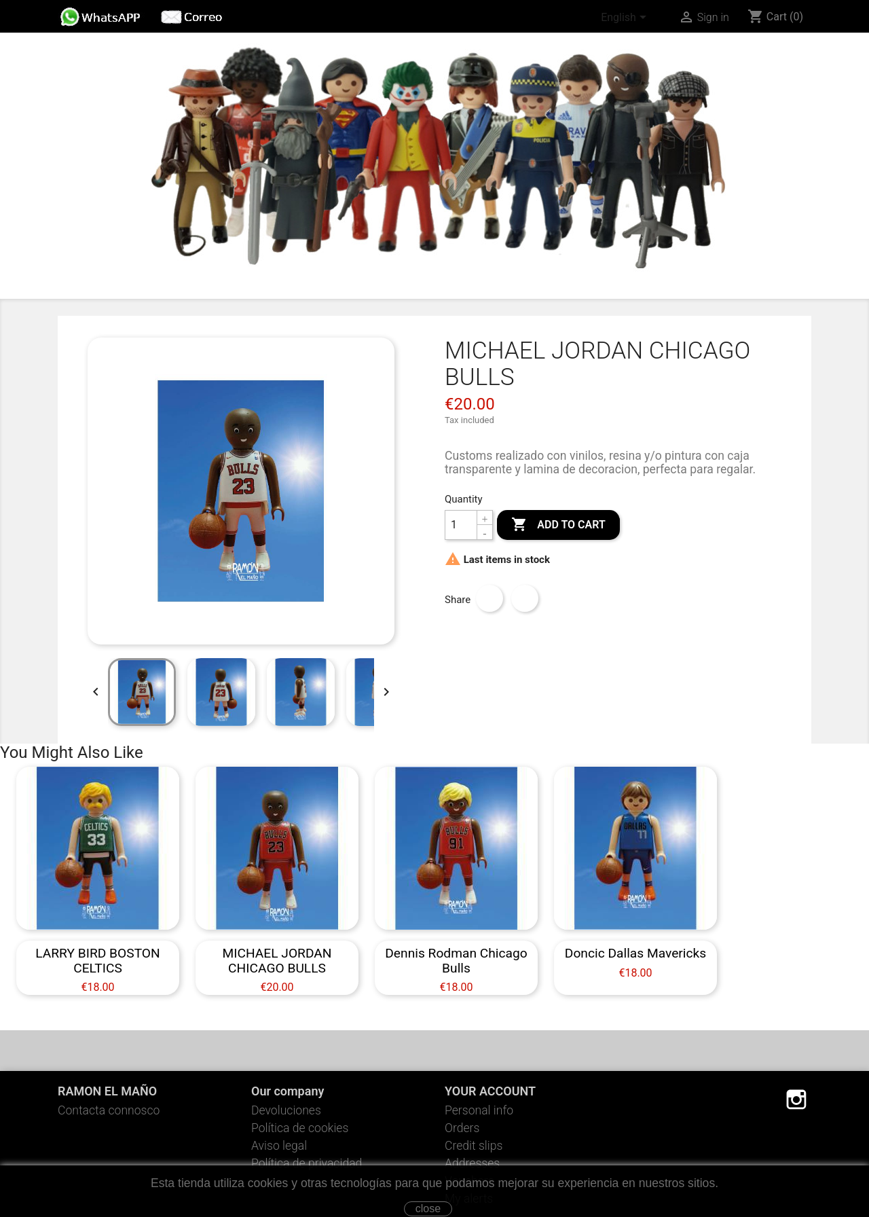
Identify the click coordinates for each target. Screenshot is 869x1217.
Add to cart (558, 525)
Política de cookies (299, 1128)
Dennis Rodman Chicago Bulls (456, 960)
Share (489, 598)
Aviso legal (279, 1145)
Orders (462, 1128)
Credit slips (473, 1145)
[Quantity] (461, 525)
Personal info (479, 1110)
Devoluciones (286, 1110)
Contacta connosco (109, 1110)
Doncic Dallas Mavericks (635, 953)
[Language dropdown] (626, 18)
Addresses (472, 1163)
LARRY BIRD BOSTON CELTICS (97, 960)
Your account (490, 1091)
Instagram (796, 1099)
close (428, 1208)
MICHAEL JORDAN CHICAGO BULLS (276, 960)
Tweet (524, 598)
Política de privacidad (306, 1163)
